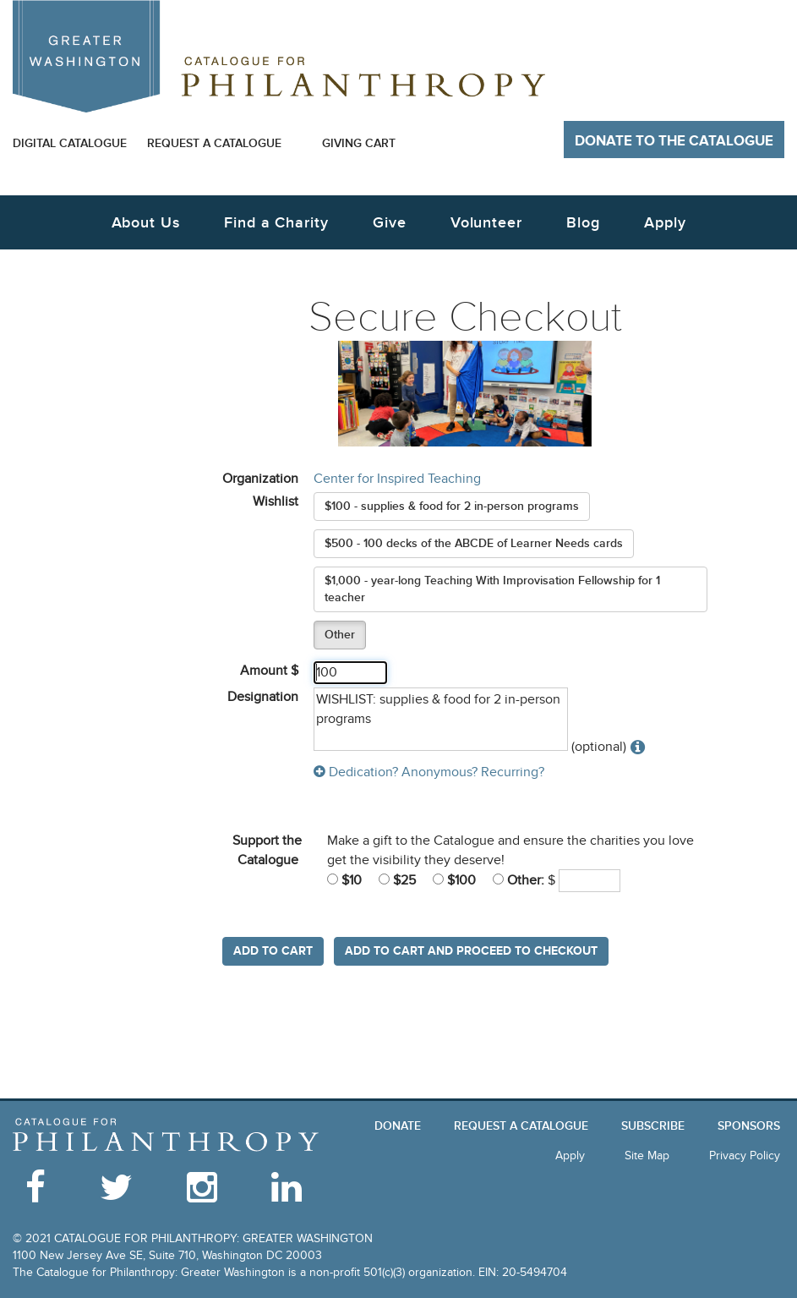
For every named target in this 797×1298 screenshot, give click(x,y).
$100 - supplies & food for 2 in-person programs (452, 506)
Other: (518, 880)
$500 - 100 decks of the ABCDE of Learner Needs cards (474, 543)
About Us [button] (146, 223)
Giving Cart (359, 143)
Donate (397, 1126)
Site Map (647, 1155)
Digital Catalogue (70, 143)
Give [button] (390, 223)
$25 (397, 880)
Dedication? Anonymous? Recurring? (429, 772)
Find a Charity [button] (276, 223)
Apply (665, 223)
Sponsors (749, 1126)
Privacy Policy (744, 1155)
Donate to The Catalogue (674, 141)
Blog (583, 223)
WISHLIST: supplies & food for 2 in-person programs (441, 719)
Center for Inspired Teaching (397, 478)
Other (340, 634)
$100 (454, 880)
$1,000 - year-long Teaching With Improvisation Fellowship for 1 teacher (492, 589)
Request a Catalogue (214, 143)
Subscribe (653, 1126)
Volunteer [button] (486, 223)
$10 (344, 880)
